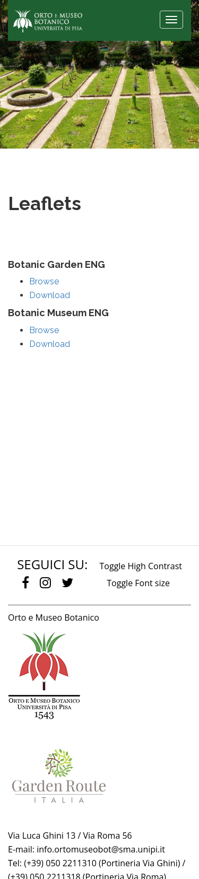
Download (49, 295)
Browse (44, 281)
